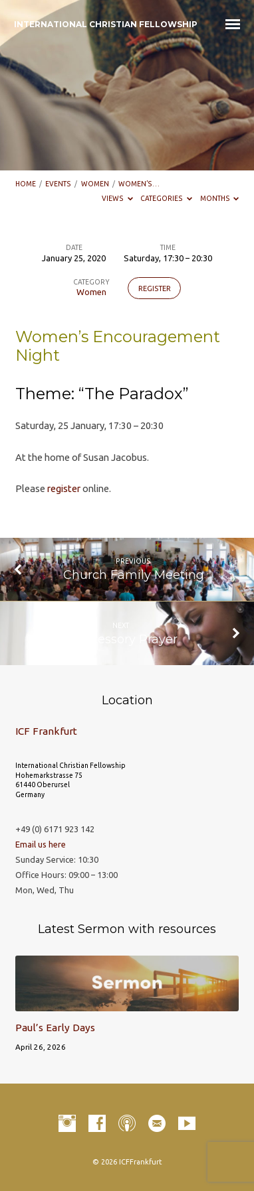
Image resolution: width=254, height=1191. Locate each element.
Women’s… (139, 184)
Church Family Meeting (133, 575)
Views (117, 198)
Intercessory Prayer (120, 639)
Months (219, 198)
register (63, 488)
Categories (166, 198)
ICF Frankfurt (46, 731)
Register (154, 288)
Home (25, 184)
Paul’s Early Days (55, 1027)
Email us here (40, 844)
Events (58, 184)
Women (95, 184)
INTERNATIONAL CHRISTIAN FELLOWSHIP (105, 24)
